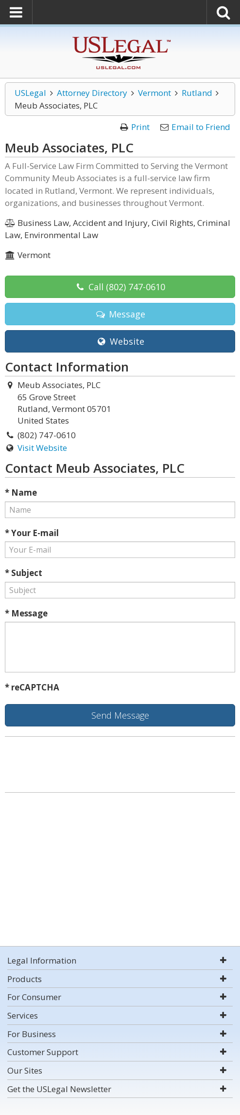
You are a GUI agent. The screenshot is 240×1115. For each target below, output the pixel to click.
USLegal (30, 92)
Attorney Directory (92, 92)
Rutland (197, 92)
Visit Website (42, 447)
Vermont (154, 92)
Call (120, 287)
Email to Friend (200, 126)
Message (120, 314)
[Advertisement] (120, 870)
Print (140, 126)
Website (120, 341)
